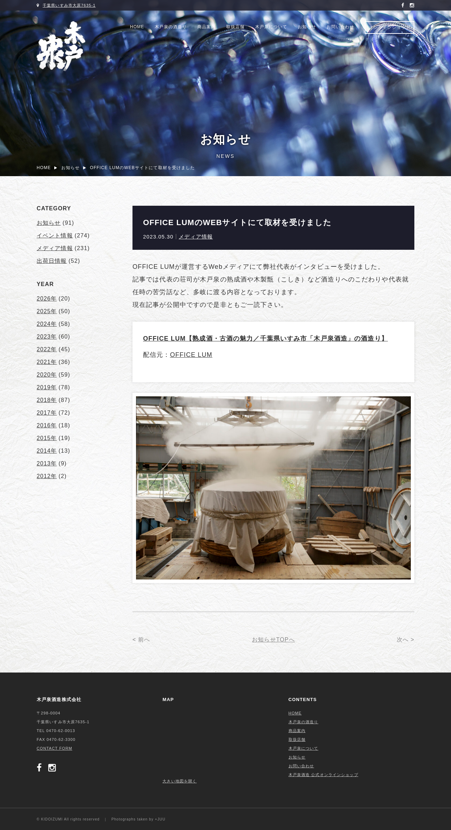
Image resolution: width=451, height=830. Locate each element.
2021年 (47, 362)
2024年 (47, 324)
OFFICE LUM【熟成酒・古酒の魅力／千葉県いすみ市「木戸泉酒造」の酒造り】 (265, 338)
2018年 (47, 400)
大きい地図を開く (179, 781)
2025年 (47, 311)
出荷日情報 (52, 261)
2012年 (47, 476)
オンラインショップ (389, 27)
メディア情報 (196, 237)
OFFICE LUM (191, 354)
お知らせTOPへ (273, 640)
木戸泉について (271, 26)
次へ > (405, 640)
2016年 (47, 425)
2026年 (47, 299)
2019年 (47, 387)
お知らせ (307, 26)
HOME (137, 26)
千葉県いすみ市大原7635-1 (69, 5)
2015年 (47, 438)
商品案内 (206, 26)
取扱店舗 (235, 26)
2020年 (47, 375)
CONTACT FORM (54, 748)
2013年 (47, 463)
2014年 (47, 451)
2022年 (47, 349)
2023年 (47, 337)
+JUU (160, 819)
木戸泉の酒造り (171, 26)
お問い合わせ (340, 26)
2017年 (47, 413)
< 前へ (141, 640)
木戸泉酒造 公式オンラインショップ (323, 775)
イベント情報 (55, 236)
